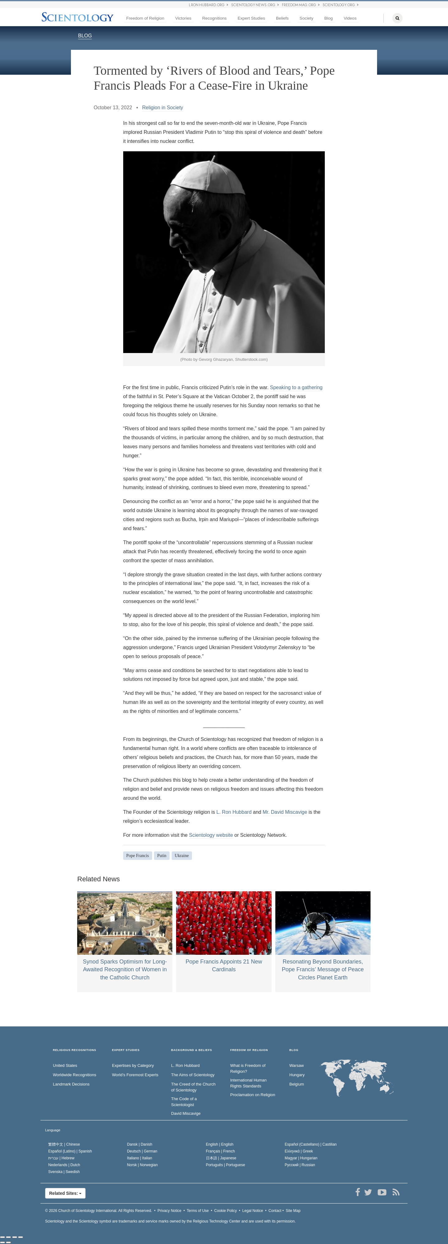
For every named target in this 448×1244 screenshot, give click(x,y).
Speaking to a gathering (296, 387)
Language (52, 1130)
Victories (183, 18)
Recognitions (214, 18)
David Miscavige (186, 1113)
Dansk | (139, 1144)
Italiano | (139, 1158)
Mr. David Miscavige (285, 812)
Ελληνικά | (299, 1151)
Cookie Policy (225, 1211)
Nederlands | (64, 1165)
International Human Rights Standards (248, 1083)
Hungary (297, 1074)
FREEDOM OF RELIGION (249, 1050)
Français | (220, 1151)
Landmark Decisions (71, 1084)
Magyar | (301, 1158)
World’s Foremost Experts (135, 1074)
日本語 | (221, 1158)
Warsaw (296, 1065)
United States (65, 1065)
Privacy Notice (169, 1211)
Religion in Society (162, 107)
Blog (328, 18)
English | (220, 1144)
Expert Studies (251, 18)
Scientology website (211, 835)
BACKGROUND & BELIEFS (191, 1050)
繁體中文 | (64, 1144)
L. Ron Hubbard (234, 812)
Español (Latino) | (70, 1151)
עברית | (61, 1158)
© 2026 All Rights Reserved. (98, 1211)
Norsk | (142, 1165)
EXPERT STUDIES (126, 1050)
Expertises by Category (133, 1065)
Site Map (293, 1211)
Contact (274, 1211)
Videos (350, 18)
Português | (225, 1165)
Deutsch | (142, 1151)
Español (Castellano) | (311, 1144)
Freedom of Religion (145, 18)
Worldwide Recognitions (74, 1074)
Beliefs (282, 18)
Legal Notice (252, 1211)
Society (307, 18)
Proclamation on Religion (252, 1094)
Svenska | (64, 1172)
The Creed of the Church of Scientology (193, 1087)
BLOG (85, 35)
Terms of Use (198, 1211)
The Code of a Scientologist (184, 1101)
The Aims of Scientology (192, 1074)
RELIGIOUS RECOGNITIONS (74, 1050)
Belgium (296, 1084)
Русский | (300, 1165)
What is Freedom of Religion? (247, 1068)
